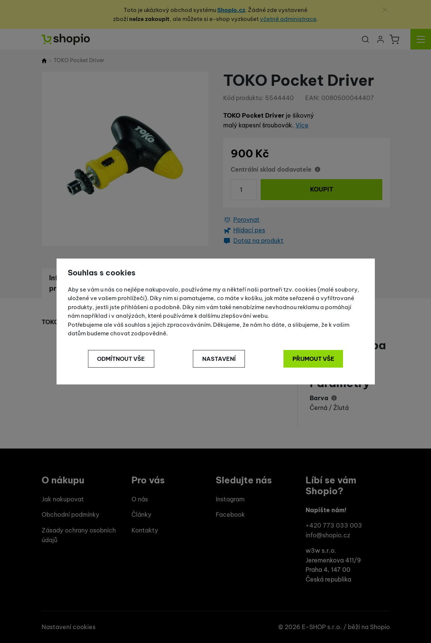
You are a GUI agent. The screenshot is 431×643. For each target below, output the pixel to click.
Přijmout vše (313, 358)
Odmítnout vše (121, 358)
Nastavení (219, 358)
